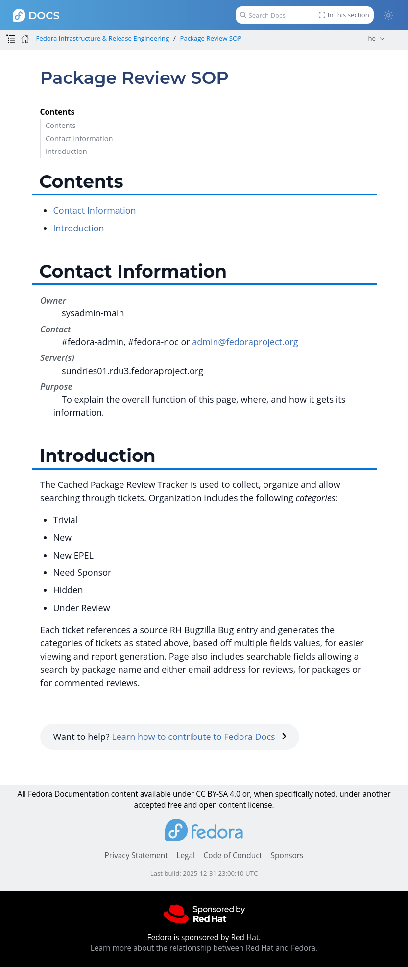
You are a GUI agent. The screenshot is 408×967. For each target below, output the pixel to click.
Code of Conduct (232, 855)
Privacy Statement (136, 855)
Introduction (66, 151)
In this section (344, 15)
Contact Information (79, 138)
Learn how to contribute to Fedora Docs (199, 736)
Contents (61, 125)
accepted (150, 805)
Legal (185, 855)
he (372, 38)
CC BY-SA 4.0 (218, 794)
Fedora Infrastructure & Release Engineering (102, 38)
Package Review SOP (211, 38)
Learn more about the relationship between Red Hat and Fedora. (204, 948)
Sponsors (287, 855)
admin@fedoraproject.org (245, 342)
